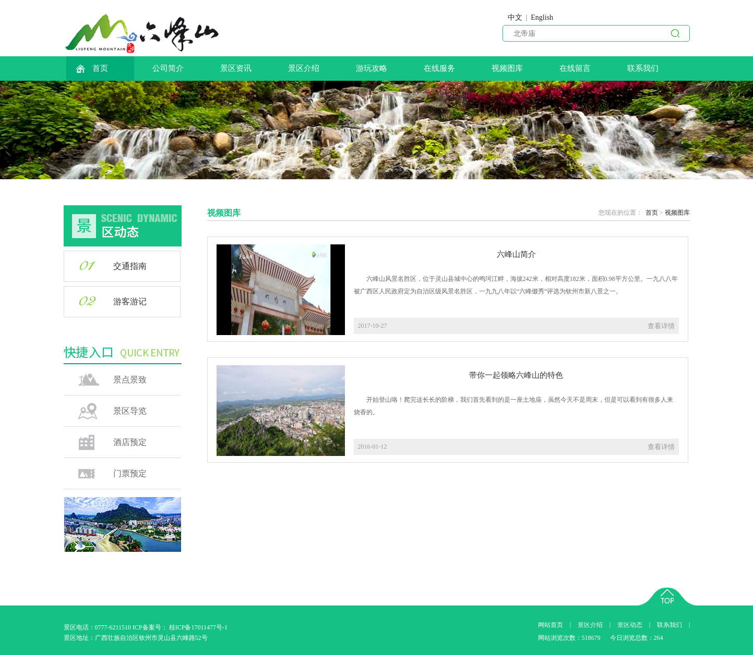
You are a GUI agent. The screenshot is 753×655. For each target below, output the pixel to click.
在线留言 (575, 68)
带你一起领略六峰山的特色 (516, 375)
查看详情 (661, 326)
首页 (91, 68)
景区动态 (629, 625)
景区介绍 (303, 68)
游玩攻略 (371, 68)
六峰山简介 (516, 254)
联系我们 (643, 68)
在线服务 (439, 68)
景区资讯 (236, 68)
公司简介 (168, 68)
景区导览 (130, 410)
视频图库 (507, 68)
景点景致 (130, 379)
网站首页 (550, 625)
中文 (515, 17)
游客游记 (130, 301)
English (542, 17)
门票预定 (130, 473)
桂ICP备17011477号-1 (198, 627)
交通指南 (130, 266)
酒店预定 (130, 442)
